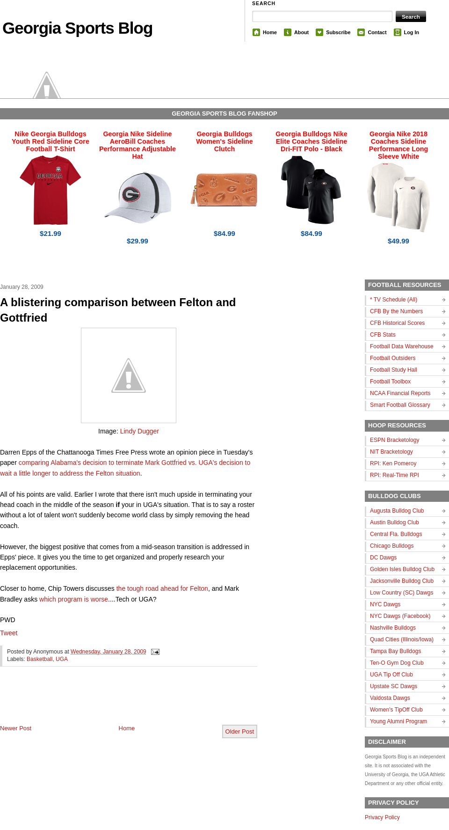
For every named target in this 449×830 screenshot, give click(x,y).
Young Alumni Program (398, 721)
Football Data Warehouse (402, 346)
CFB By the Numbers (396, 311)
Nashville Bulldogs (393, 627)
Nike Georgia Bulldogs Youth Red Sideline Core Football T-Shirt (50, 141)
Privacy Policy (382, 817)
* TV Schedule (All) (393, 299)
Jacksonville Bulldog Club (402, 581)
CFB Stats (383, 334)
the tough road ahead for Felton (162, 588)
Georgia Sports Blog (77, 28)
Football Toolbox (390, 381)
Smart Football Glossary (400, 405)
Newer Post (15, 728)
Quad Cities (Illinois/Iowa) (402, 639)
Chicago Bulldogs (391, 546)
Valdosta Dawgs (390, 698)
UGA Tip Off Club (391, 674)
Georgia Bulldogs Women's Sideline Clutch (224, 141)
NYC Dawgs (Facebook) (400, 616)
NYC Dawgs (385, 604)
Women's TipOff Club (396, 709)
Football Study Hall (393, 370)
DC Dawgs (383, 557)
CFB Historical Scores (397, 323)
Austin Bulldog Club (394, 522)
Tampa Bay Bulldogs (395, 651)
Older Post (239, 731)
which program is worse (73, 599)
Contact (377, 32)
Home (270, 32)
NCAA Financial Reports (400, 393)
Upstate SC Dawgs (393, 686)
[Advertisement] (109, 703)
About (301, 32)
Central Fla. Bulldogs (396, 534)
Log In (411, 32)
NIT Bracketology (391, 451)
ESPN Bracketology (394, 440)
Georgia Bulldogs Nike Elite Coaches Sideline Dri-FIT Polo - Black (311, 141)
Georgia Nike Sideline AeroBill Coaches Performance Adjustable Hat (137, 145)
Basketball (39, 659)
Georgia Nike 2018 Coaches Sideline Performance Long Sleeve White (398, 145)
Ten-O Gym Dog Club (397, 663)
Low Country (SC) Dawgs (401, 592)
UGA (62, 659)
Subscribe (338, 32)
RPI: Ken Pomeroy (393, 463)
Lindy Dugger (139, 431)
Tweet (8, 633)
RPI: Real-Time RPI (394, 475)
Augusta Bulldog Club (397, 510)
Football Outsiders (392, 358)
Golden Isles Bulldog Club (402, 569)
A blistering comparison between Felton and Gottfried (118, 310)
